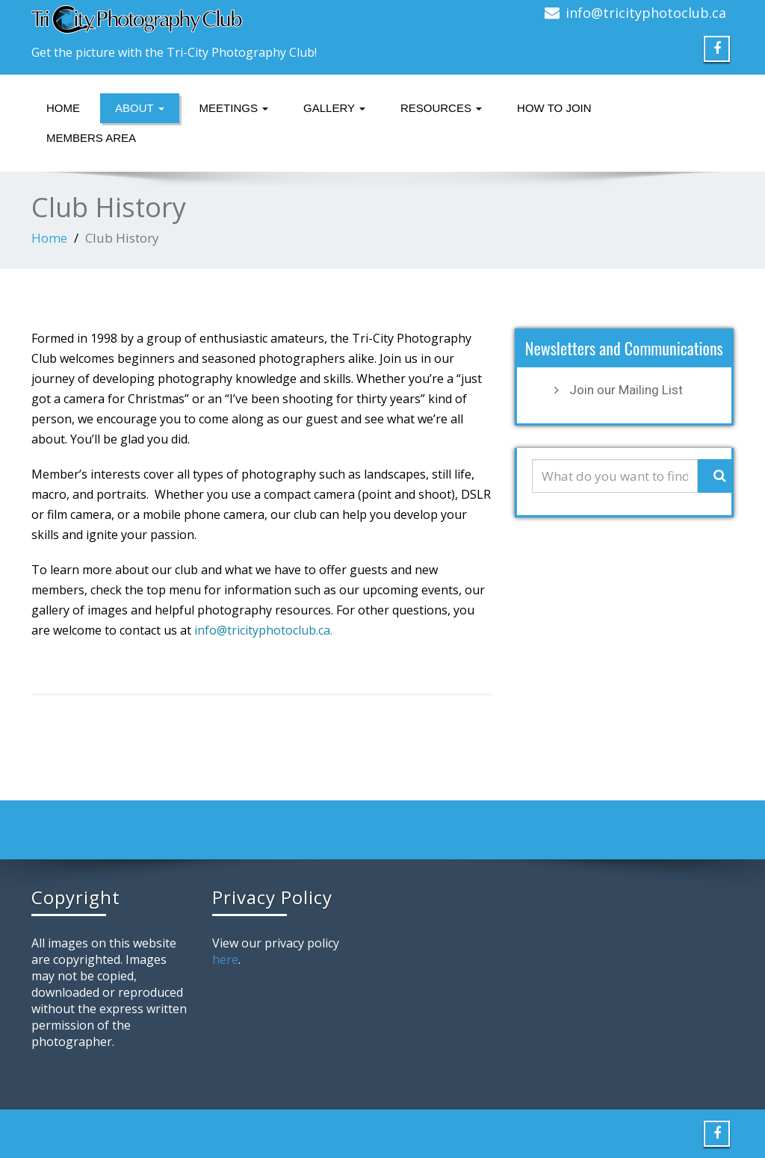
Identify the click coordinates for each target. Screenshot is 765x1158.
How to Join (554, 108)
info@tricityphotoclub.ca (646, 13)
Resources (441, 108)
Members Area (91, 137)
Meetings (234, 108)
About (139, 108)
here (225, 959)
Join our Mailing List (626, 389)
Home (63, 108)
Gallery (334, 108)
